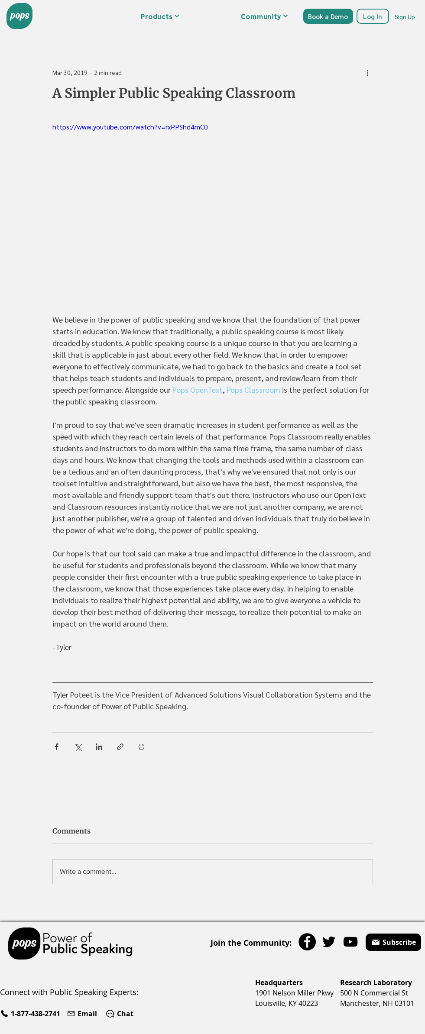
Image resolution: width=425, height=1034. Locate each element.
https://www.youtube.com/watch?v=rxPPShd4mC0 (130, 126)
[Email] (83, 1013)
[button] (160, 16)
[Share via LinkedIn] (99, 747)
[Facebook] (307, 941)
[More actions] (368, 72)
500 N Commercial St (374, 993)
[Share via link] (120, 747)
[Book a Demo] (328, 16)
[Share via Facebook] (56, 747)
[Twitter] (328, 941)
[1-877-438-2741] (31, 1013)
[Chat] (119, 1013)
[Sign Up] (406, 16)
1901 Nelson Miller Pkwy (294, 993)
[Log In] (373, 16)
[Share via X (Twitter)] (78, 747)
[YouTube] (350, 941)
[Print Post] (141, 747)
